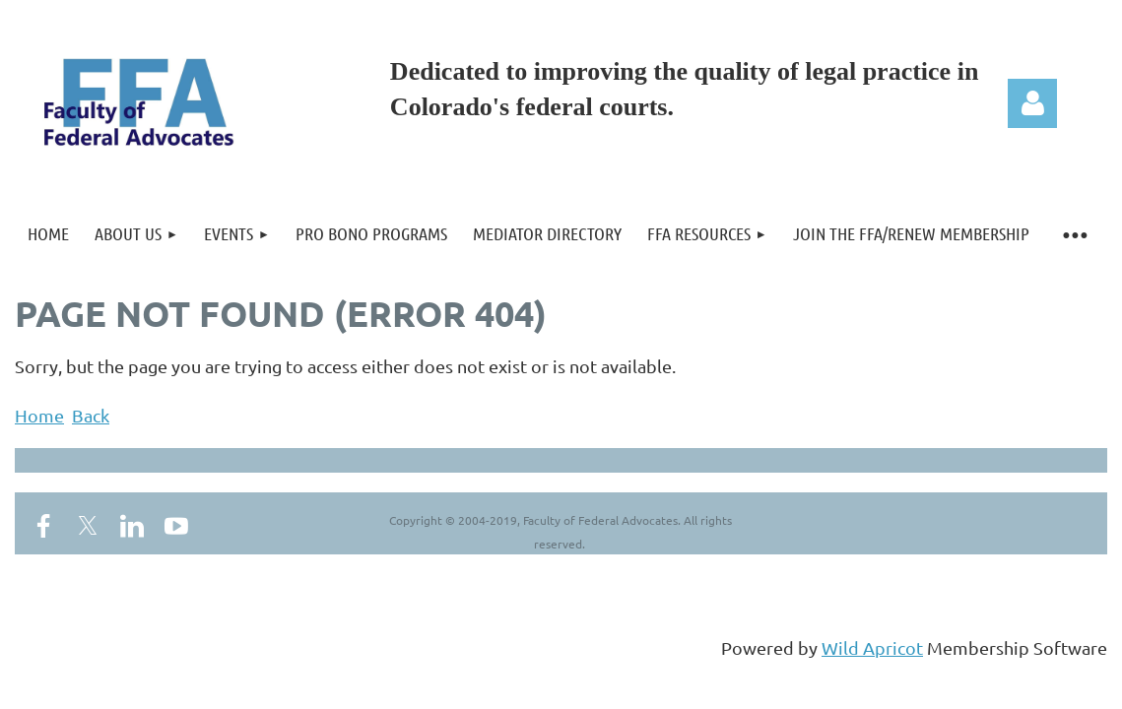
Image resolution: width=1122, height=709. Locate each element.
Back (90, 415)
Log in (1032, 103)
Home (39, 415)
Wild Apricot (872, 647)
